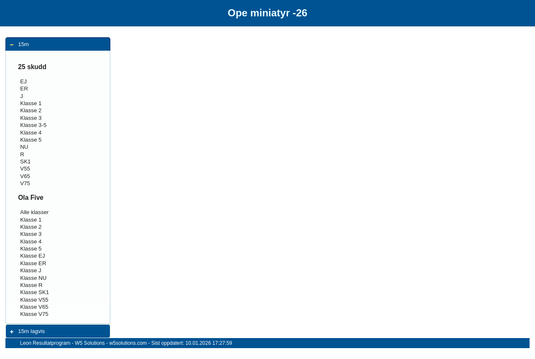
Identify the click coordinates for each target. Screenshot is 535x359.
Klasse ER (33, 263)
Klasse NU (33, 278)
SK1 (25, 161)
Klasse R (31, 285)
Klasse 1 (30, 103)
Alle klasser (34, 212)
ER (24, 88)
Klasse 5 (30, 140)
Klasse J (30, 270)
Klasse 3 (30, 118)
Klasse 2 (30, 110)
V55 (25, 168)
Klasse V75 (34, 314)
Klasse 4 (30, 132)
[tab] (57, 44)
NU (24, 147)
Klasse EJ (32, 256)
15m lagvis (31, 331)
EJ (23, 81)
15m (23, 44)
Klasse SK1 (34, 292)
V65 (25, 176)
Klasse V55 (34, 300)
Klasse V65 (34, 307)
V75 (25, 183)
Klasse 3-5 (33, 125)
